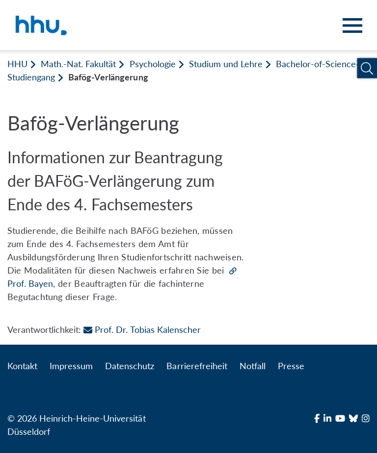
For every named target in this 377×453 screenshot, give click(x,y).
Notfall (253, 365)
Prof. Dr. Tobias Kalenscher (141, 329)
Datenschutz (129, 365)
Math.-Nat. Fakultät (78, 63)
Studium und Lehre (226, 63)
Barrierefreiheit (196, 365)
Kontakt (22, 365)
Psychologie (153, 63)
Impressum (71, 365)
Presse (291, 365)
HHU (17, 63)
